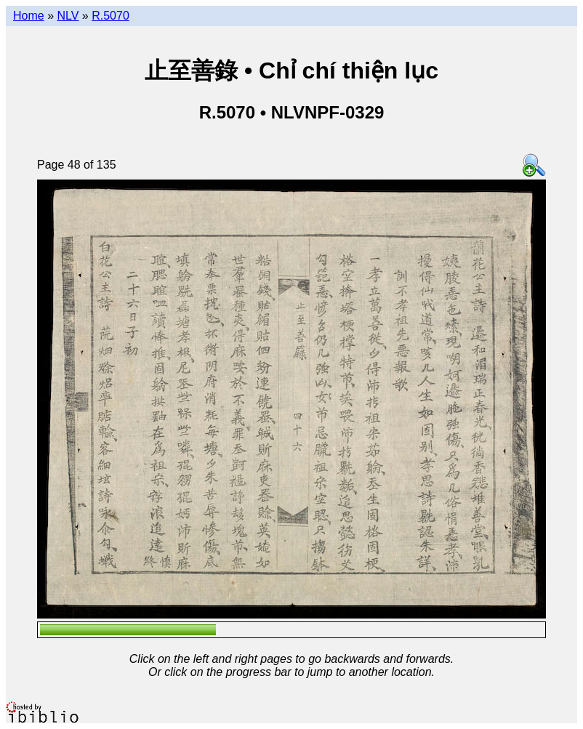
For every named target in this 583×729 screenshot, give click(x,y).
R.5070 (110, 15)
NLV (68, 15)
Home (28, 15)
